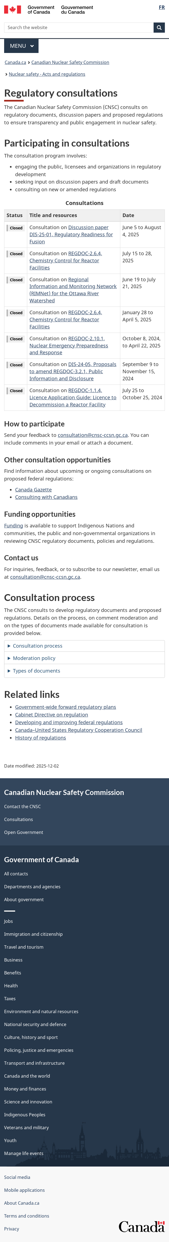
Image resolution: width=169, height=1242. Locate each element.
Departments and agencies (32, 887)
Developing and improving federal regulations (69, 722)
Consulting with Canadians (46, 497)
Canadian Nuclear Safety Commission (70, 62)
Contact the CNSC (22, 806)
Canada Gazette (33, 489)
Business (13, 960)
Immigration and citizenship (33, 934)
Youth (10, 1140)
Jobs (8, 921)
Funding (13, 525)
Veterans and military (26, 1128)
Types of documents (36, 670)
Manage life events (23, 1153)
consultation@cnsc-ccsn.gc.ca (93, 435)
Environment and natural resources (41, 1011)
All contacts (16, 874)
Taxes (10, 999)
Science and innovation (28, 1102)
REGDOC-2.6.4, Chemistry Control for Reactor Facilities (65, 260)
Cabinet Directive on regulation (51, 714)
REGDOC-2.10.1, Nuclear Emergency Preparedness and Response (68, 345)
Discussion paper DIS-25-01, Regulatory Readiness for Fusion (71, 234)
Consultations (18, 819)
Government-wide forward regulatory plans (65, 707)
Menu (22, 45)
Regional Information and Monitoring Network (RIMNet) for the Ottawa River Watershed (73, 290)
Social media (17, 1177)
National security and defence (35, 1024)
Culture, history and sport (31, 1037)
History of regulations (40, 737)
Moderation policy (34, 658)
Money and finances (25, 1089)
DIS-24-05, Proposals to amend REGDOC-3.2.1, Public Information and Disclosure (72, 371)
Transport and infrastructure (34, 1063)
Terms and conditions (26, 1216)
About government (24, 900)
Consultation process (37, 645)
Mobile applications (24, 1190)
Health (11, 986)
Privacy (11, 1229)
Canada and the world (27, 1076)
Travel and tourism (23, 947)
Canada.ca (15, 62)
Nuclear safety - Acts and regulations (47, 74)
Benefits (12, 973)
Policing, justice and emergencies (38, 1050)
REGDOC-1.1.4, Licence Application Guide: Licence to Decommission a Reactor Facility (72, 397)
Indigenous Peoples (24, 1115)
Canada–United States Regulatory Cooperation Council (78, 730)
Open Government (23, 832)
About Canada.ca (21, 1203)
